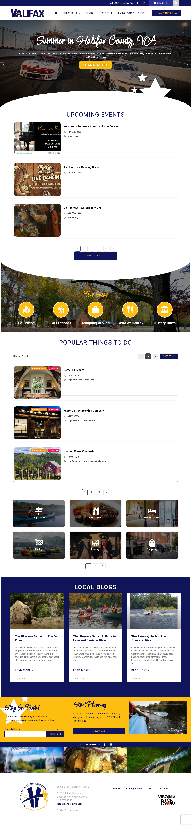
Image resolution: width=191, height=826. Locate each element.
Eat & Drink (107, 13)
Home (116, 788)
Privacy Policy (134, 788)
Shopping (152, 549)
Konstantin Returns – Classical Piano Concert (91, 126)
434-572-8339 (74, 132)
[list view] (148, 356)
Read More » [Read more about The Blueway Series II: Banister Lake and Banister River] (82, 670)
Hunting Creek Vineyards (79, 451)
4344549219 (73, 457)
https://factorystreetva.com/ (81, 420)
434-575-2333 (74, 172)
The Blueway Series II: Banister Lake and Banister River (95, 638)
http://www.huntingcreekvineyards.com (86, 461)
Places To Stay (152, 517)
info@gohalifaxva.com (69, 804)
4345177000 (73, 375)
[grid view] (141, 356)
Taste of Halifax (130, 323)
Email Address (12, 729)
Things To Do (38, 517)
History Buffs (165, 323)
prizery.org (72, 136)
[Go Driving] (26, 310)
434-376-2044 (74, 213)
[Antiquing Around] (95, 310)
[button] (91, 107)
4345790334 (73, 416)
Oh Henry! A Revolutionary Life (82, 207)
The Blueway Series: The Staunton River (148, 638)
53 (106, 248)
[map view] (155, 356)
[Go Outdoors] (61, 310)
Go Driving (26, 323)
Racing (39, 549)
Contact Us (166, 788)
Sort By (167, 356)
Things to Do (71, 13)
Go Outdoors (61, 323)
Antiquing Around (95, 323)
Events (90, 13)
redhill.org (72, 217)
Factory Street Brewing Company (84, 410)
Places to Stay (125, 13)
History (95, 549)
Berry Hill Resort (74, 370)
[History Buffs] (165, 310)
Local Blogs (95, 587)
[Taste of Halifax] (130, 310)
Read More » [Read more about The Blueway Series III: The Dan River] (24, 670)
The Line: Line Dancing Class (81, 167)
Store (141, 13)
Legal (151, 788)
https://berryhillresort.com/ (81, 380)
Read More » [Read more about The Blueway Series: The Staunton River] (140, 670)
